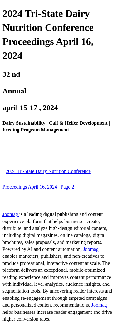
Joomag (10, 214)
